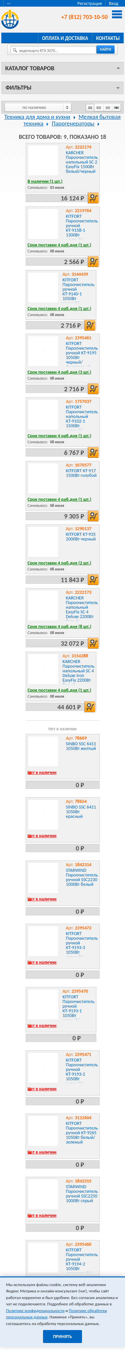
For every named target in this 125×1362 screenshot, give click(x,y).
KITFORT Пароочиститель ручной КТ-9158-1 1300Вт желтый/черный (82, 230)
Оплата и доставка (65, 38)
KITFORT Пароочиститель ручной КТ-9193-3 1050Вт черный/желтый (82, 947)
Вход (113, 3)
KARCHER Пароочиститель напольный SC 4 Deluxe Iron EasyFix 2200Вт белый (79, 673)
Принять (62, 1336)
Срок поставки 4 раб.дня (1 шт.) (59, 245)
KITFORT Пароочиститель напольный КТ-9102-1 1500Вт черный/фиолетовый (82, 421)
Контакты (108, 38)
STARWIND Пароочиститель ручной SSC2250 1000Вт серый (82, 1193)
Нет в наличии (42, 772)
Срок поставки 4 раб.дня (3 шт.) (59, 372)
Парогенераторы (73, 123)
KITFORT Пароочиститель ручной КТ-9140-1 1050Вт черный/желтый (79, 294)
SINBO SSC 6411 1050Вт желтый (81, 746)
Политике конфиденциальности (35, 1310)
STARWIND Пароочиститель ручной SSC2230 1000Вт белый (82, 877)
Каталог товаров (29, 68)
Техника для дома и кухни (37, 117)
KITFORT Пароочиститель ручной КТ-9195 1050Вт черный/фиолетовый (82, 355)
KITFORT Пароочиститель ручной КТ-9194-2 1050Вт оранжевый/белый (82, 1264)
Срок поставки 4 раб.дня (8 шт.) (59, 626)
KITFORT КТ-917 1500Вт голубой (81, 473)
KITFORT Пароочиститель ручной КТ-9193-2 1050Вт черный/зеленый (82, 1074)
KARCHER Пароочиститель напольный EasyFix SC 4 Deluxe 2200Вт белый (82, 609)
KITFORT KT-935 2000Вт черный (81, 536)
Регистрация (89, 3)
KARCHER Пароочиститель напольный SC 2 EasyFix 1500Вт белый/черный (82, 162)
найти (105, 49)
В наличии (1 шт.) (45, 181)
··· (9, 3)
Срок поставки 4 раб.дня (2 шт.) (59, 563)
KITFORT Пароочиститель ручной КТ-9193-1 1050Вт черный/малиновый (79, 1011)
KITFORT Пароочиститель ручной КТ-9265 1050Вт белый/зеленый (82, 1133)
